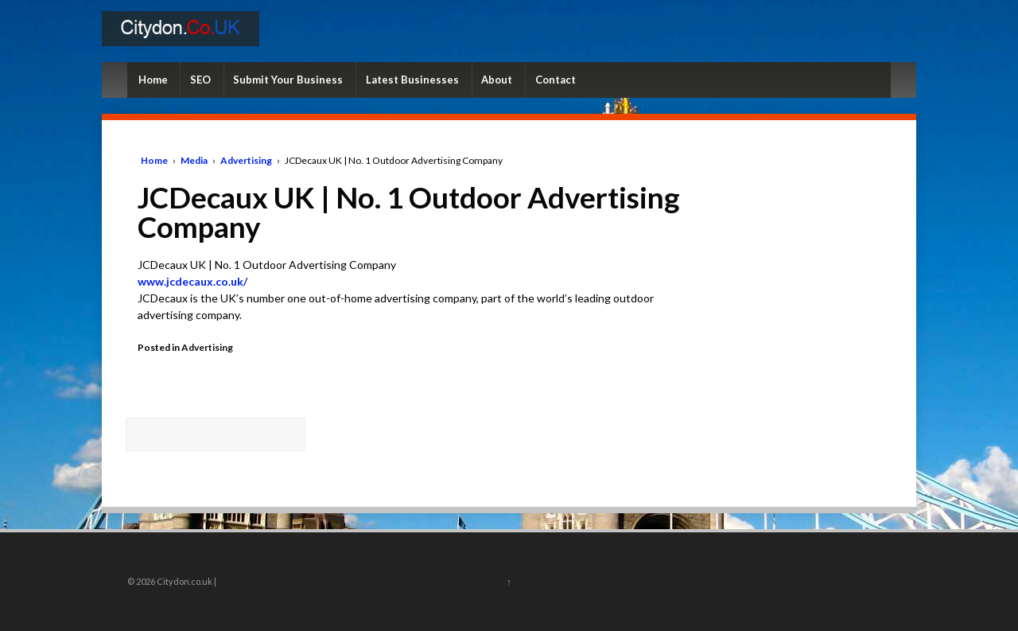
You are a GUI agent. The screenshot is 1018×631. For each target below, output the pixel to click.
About (496, 79)
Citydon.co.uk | (185, 581)
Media (194, 160)
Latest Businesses (412, 79)
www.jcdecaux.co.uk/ (192, 281)
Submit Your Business (288, 79)
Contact (555, 79)
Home (153, 79)
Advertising (246, 160)
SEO (200, 79)
